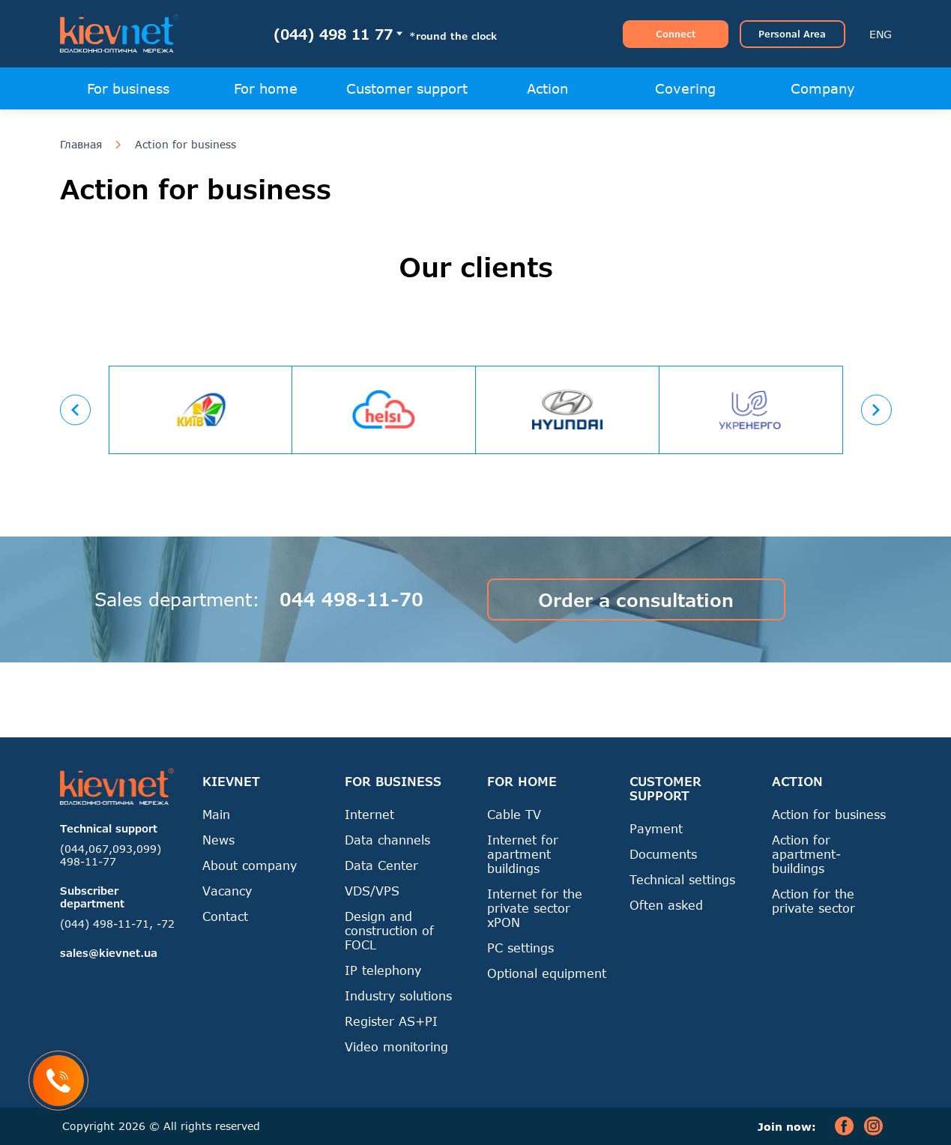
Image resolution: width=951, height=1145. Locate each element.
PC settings (520, 947)
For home (266, 88)
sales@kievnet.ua (108, 952)
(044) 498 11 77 (333, 34)
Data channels (387, 840)
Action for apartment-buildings (806, 854)
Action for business (185, 144)
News (218, 840)
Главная (81, 144)
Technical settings (682, 879)
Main (216, 814)
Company (823, 88)
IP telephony (383, 970)
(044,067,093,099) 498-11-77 (110, 855)
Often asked (666, 905)
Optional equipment (546, 973)
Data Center (381, 865)
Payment (656, 828)
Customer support (407, 88)
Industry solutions (398, 995)
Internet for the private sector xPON (534, 907)
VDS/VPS (372, 890)
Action (547, 88)
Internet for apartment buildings (522, 854)
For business (128, 88)
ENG (880, 34)
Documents (663, 854)
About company (249, 865)
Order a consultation (636, 600)
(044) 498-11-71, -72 (117, 923)
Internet (369, 814)
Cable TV (514, 814)
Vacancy (227, 890)
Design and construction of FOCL (389, 930)
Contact (225, 916)
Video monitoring (396, 1046)
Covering (685, 88)
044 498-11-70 (351, 599)
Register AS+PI (391, 1021)
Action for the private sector (813, 900)
